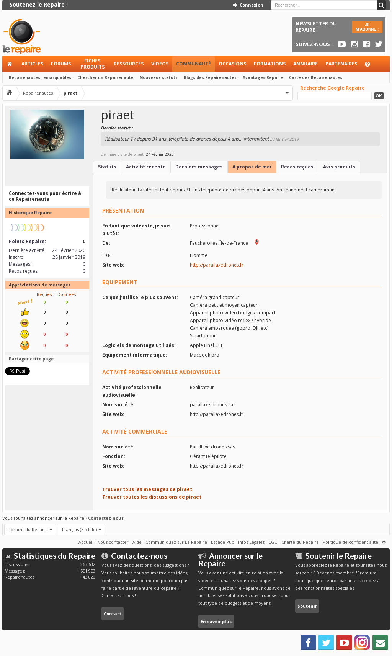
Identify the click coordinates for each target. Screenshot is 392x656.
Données (66, 294)
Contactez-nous (106, 518)
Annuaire (305, 64)
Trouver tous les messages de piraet (147, 489)
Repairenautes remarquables (40, 77)
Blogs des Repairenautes (210, 77)
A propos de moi (251, 167)
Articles (32, 64)
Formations (270, 64)
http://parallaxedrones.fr (216, 265)
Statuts (107, 167)
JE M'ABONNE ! (367, 27)
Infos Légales (251, 542)
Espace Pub (222, 542)
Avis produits (339, 167)
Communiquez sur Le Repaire (176, 542)
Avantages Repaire (263, 77)
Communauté (193, 64)
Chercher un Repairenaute (105, 77)
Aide (137, 542)
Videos (159, 64)
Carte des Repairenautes (315, 77)
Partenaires (341, 64)
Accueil (10, 64)
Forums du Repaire (28, 529)
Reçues (44, 294)
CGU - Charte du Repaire (293, 542)
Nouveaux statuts (159, 77)
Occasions (232, 64)
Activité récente (146, 167)
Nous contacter (113, 542)
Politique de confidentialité (350, 542)
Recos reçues (297, 167)
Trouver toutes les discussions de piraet (151, 497)
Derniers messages (199, 167)
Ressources (129, 64)
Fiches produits (92, 63)
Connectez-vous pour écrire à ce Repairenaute (45, 196)
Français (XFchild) (79, 529)
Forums (61, 64)
